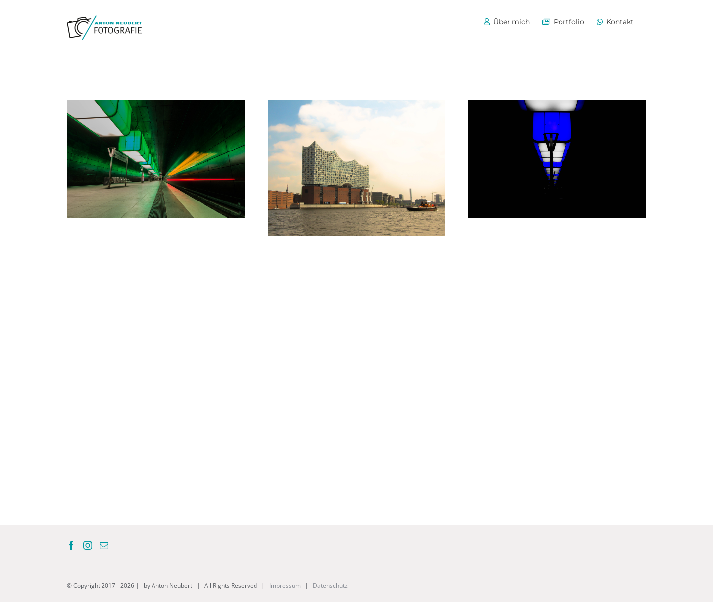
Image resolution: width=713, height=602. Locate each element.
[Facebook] (71, 545)
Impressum (285, 585)
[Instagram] (87, 545)
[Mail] (104, 545)
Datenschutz (330, 585)
